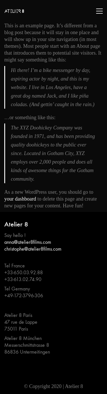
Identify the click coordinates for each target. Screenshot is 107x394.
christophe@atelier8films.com (32, 249)
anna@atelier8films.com (27, 242)
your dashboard (20, 199)
